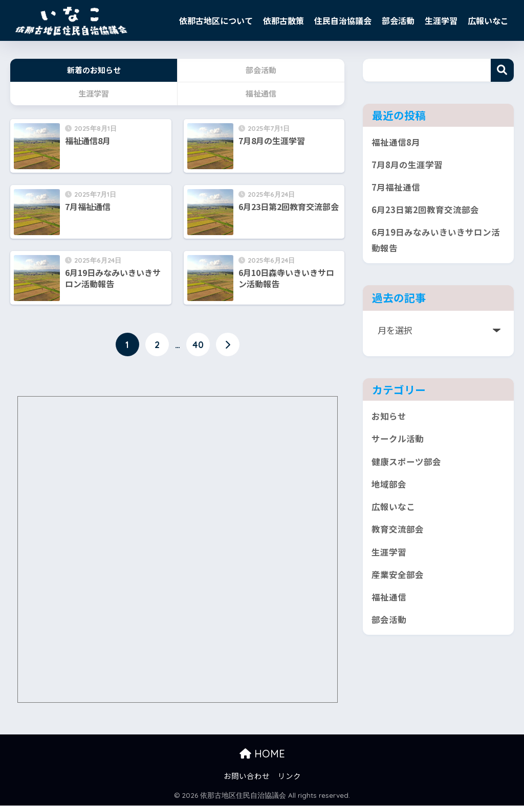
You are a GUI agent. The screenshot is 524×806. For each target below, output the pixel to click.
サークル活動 (397, 443)
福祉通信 (389, 607)
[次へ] (227, 345)
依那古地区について (216, 20)
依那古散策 (283, 20)
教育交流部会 (398, 537)
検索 (502, 70)
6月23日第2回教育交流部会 (425, 211)
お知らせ (389, 420)
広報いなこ (488, 20)
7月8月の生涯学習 (407, 165)
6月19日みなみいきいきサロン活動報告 (436, 243)
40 (198, 345)
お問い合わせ (247, 775)
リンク (289, 775)
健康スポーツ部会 (406, 466)
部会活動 (398, 20)
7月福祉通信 (396, 188)
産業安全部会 (398, 583)
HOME (262, 753)
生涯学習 (441, 20)
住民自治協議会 (343, 20)
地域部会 (389, 490)
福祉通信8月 (396, 142)
